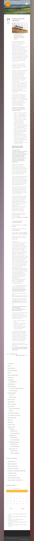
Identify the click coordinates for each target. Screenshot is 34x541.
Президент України (11, 461)
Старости (9, 365)
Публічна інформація (12, 393)
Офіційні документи (11, 384)
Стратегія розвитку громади (13, 413)
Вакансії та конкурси (12, 404)
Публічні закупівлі (11, 401)
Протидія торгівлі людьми (14, 442)
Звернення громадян (12, 386)
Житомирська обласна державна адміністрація (17, 470)
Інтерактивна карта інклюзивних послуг (15, 480)
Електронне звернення (13, 390)
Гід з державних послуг (12, 475)
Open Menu (26, 4)
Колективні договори (12, 417)
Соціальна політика (11, 426)
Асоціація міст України (12, 473)
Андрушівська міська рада (17, 11)
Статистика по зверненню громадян (16, 388)
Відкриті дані (10, 420)
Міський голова (11, 363)
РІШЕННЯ (11, 410)
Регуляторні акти (11, 406)
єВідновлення (10, 422)
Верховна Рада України (12, 463)
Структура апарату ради (12, 370)
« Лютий (10, 508)
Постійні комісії (11, 377)
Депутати (9, 372)
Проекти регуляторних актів (14, 408)
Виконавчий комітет (12, 368)
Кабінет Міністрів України (13, 466)
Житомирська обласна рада (13, 468)
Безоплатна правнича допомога (14, 477)
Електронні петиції (11, 399)
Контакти (26, 539)
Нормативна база (14, 430)
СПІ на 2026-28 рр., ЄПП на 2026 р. (14, 415)
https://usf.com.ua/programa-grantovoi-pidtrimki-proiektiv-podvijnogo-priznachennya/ (20, 348)
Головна (21, 539)
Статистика (11, 394)
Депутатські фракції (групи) (13, 375)
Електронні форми (12, 397)
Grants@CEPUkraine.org (16, 301)
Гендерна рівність (12, 435)
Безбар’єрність (12, 428)
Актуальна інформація (15, 433)
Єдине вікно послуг (11, 424)
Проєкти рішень (11, 379)
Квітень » (23, 508)
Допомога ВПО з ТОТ (13, 448)
